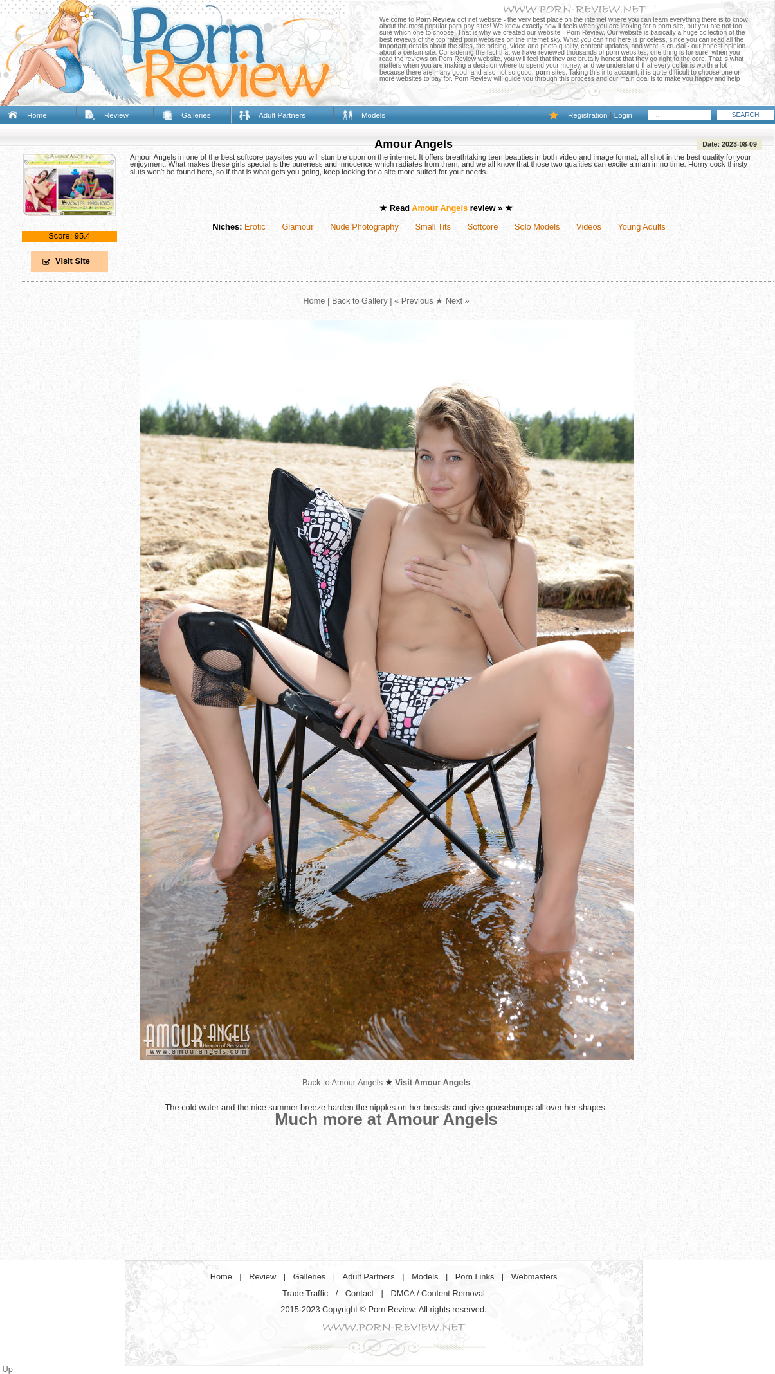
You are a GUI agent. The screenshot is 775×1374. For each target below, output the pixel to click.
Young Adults (641, 227)
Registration (587, 115)
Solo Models (537, 227)
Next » (458, 301)
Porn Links (474, 1276)
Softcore (483, 227)
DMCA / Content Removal (437, 1293)
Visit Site (72, 261)
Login (623, 115)
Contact (359, 1293)
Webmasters (534, 1276)
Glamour (297, 227)
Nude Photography (364, 227)
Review (116, 115)
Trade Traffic (305, 1293)
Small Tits (433, 227)
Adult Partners (282, 115)
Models (373, 115)
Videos (588, 227)
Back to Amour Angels (342, 1082)
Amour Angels (413, 144)
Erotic (255, 227)
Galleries (195, 115)
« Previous (413, 301)
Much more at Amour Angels (386, 1119)
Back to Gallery (360, 301)
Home (37, 115)
